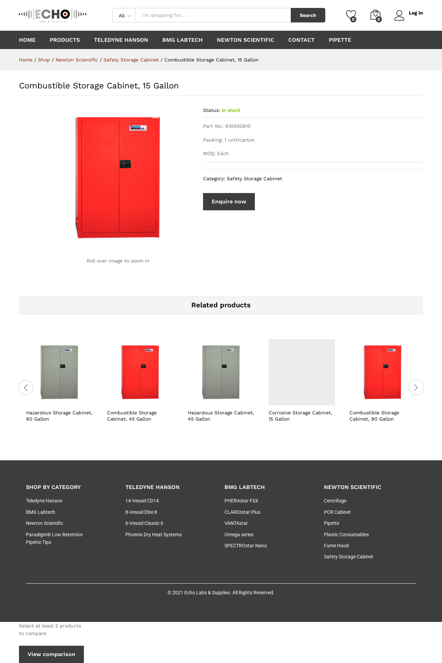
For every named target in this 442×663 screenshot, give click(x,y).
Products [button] (65, 40)
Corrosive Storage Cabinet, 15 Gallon (300, 416)
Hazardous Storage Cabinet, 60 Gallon (59, 416)
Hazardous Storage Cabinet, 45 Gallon (221, 416)
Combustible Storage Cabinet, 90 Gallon (374, 416)
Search (308, 15)
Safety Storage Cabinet (254, 178)
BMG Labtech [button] (182, 40)
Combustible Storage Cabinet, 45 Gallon (132, 416)
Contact (301, 40)
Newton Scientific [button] (245, 40)
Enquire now (229, 201)
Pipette (340, 40)
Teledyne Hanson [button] (121, 40)
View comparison (51, 654)
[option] (59, 386)
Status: (211, 110)
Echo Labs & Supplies (207, 592)
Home (27, 40)
